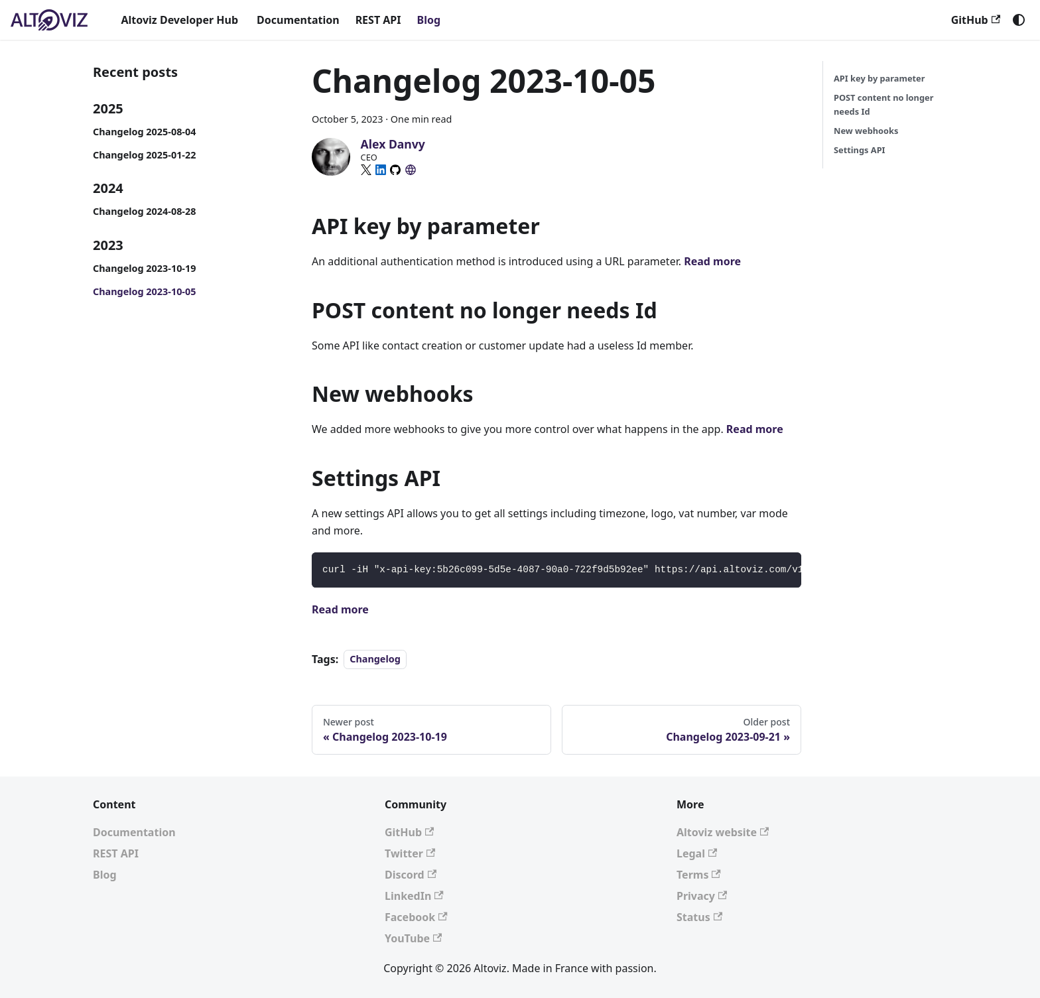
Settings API (859, 150)
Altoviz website (723, 832)
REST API (378, 20)
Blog (429, 20)
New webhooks (866, 131)
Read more (712, 261)
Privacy (702, 896)
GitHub (975, 20)
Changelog (375, 659)
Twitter (410, 853)
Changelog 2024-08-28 (144, 211)
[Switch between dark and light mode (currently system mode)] (1018, 20)
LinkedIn (414, 896)
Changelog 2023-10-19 (144, 268)
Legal (697, 853)
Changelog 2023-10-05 (144, 291)
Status (699, 917)
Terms (699, 874)
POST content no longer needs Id (883, 104)
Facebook (416, 917)
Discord (410, 874)
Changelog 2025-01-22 (144, 155)
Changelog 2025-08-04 (144, 131)
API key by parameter (879, 78)
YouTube (413, 938)
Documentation (298, 20)
